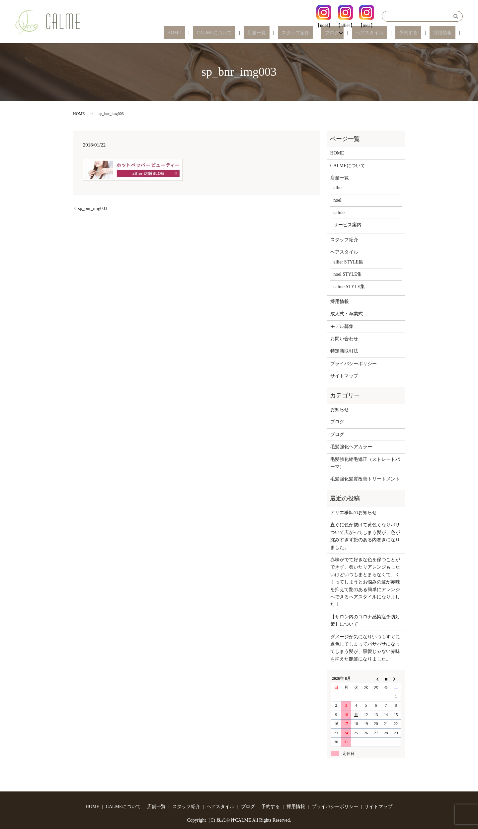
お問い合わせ (344, 338)
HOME (225, 33)
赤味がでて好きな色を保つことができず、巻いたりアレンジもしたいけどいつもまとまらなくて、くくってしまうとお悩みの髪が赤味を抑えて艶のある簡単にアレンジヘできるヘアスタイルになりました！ (365, 582)
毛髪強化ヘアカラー (351, 446)
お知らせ (339, 409)
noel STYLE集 (348, 274)
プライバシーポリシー (353, 363)
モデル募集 (342, 326)
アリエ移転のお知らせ (353, 512)
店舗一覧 (292, 33)
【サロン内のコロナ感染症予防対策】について (365, 620)
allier (338, 187)
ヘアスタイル (387, 33)
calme (339, 212)
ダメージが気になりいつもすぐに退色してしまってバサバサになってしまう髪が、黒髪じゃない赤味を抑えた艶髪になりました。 (365, 648)
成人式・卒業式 (346, 313)
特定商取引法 (344, 351)
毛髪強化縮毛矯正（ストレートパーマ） (365, 463)
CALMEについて (257, 33)
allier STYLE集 (348, 261)
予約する (419, 33)
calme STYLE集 (349, 286)
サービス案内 (347, 224)
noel (338, 200)
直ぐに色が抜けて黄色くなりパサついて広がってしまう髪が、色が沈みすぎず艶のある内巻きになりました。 (365, 536)
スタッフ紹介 (324, 33)
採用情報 (446, 33)
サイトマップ (344, 375)
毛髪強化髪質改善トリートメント (365, 478)
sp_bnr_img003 (92, 208)
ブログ (353, 33)
